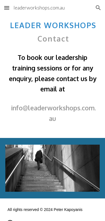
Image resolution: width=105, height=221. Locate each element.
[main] (52, 73)
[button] (6, 7)
